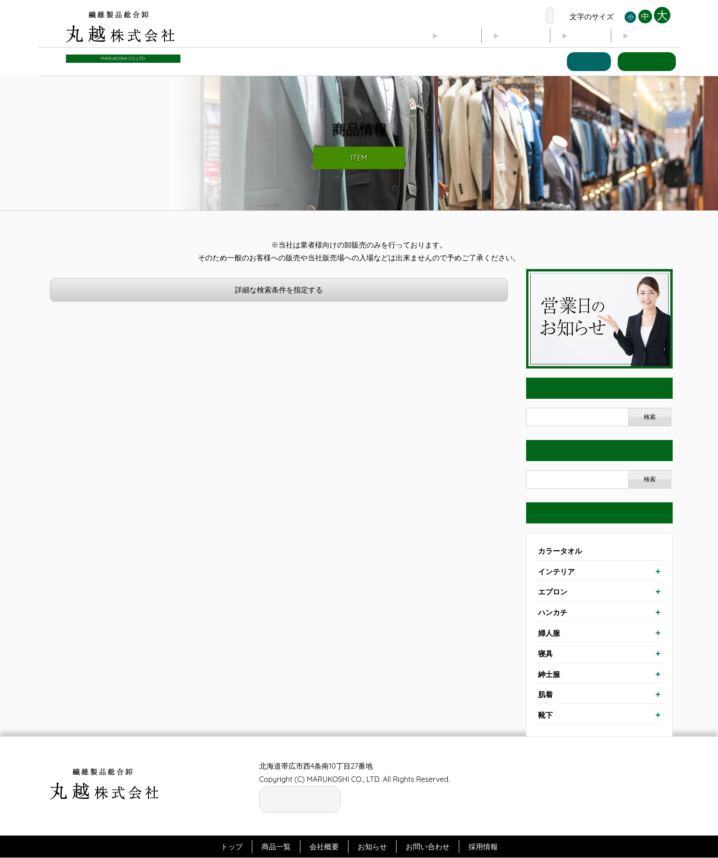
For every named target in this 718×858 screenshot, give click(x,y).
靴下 (545, 715)
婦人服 (549, 633)
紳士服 (549, 674)
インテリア (556, 571)
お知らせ (646, 37)
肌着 (545, 694)
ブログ (575, 37)
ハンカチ (552, 612)
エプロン (552, 592)
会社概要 (502, 37)
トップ (431, 37)
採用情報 (483, 846)
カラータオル (560, 551)
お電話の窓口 (513, 16)
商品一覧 (579, 62)
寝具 (545, 654)
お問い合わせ (644, 62)
